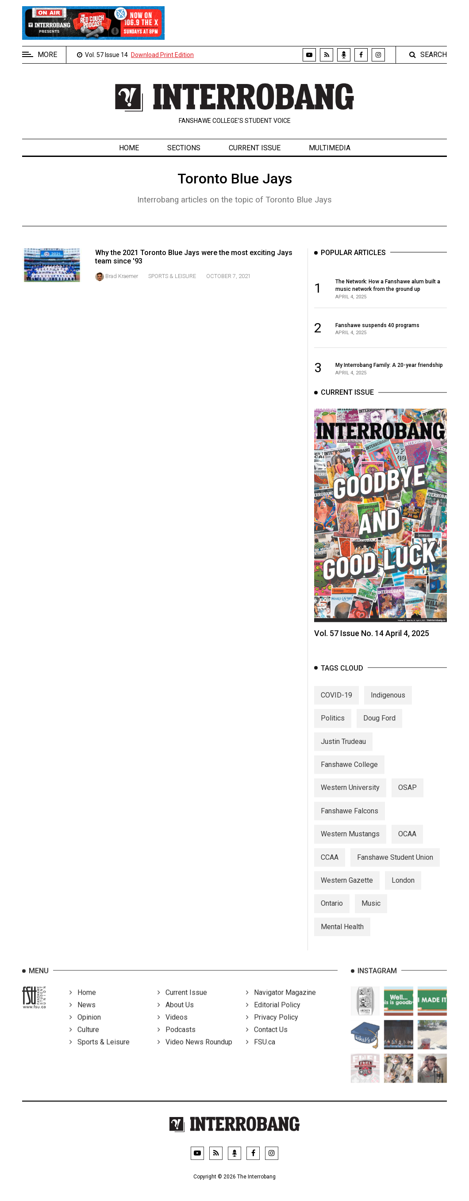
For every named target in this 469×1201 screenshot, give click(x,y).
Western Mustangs (350, 841)
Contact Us (267, 1039)
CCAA (329, 864)
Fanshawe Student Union (395, 864)
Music (371, 910)
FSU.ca (260, 1052)
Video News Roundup (195, 1052)
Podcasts (177, 1039)
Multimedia (329, 148)
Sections (183, 148)
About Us (176, 1014)
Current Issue (255, 148)
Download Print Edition (162, 54)
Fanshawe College (349, 771)
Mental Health (342, 933)
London (403, 887)
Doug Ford (379, 725)
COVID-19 (336, 702)
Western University (350, 794)
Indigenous (388, 702)
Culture (84, 1039)
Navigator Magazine (281, 1002)
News (82, 1014)
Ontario (332, 910)
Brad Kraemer (121, 276)
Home (129, 148)
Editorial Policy (273, 1014)
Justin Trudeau (343, 748)
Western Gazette (347, 887)
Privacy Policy (272, 1027)
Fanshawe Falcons (349, 817)
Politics (333, 725)
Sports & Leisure (172, 276)
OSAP (407, 794)
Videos (173, 1027)
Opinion (85, 1027)
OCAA (407, 841)
